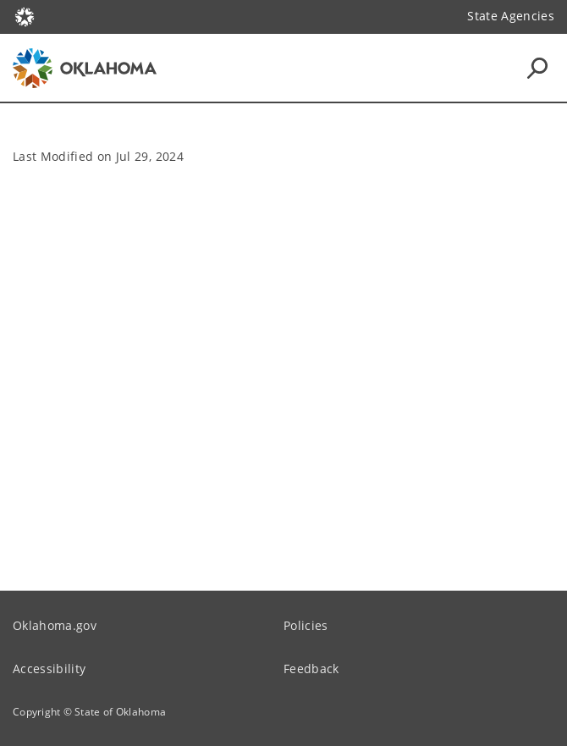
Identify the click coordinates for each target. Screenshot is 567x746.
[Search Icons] (537, 68)
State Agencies (510, 16)
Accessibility (49, 668)
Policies (306, 625)
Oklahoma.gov (54, 625)
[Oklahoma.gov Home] (24, 16)
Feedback (311, 668)
